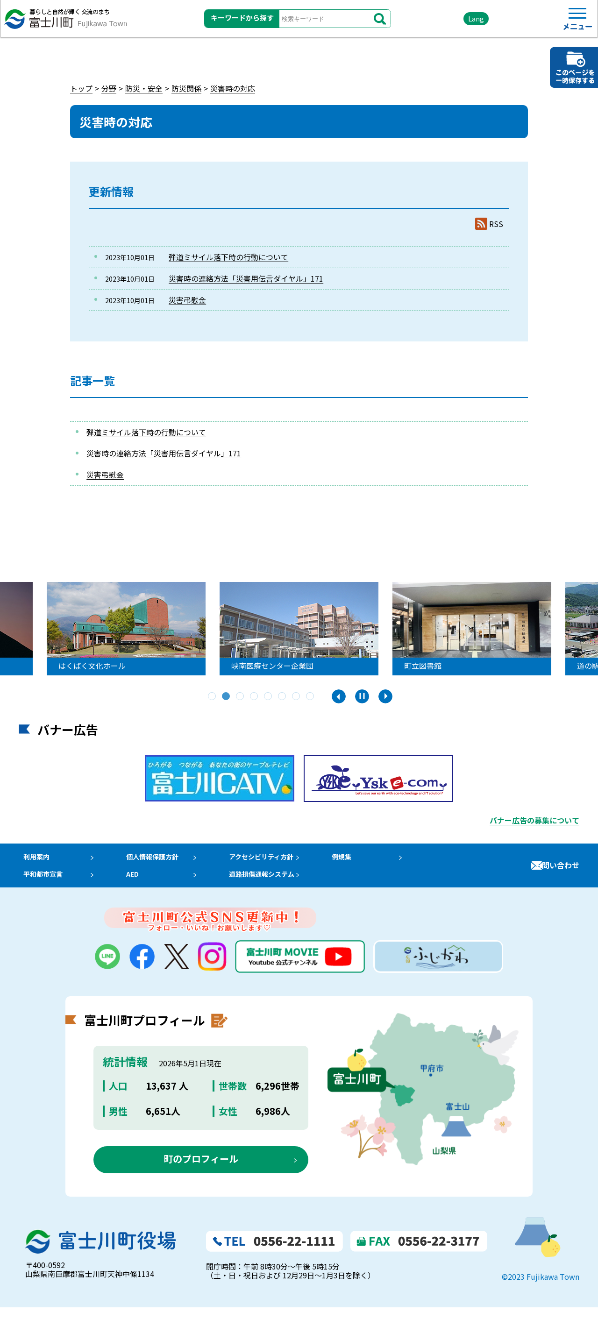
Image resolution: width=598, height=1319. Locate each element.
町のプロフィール (201, 1170)
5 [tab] (268, 697)
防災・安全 (144, 88)
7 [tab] (296, 697)
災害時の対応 (232, 88)
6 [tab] (282, 697)
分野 (108, 88)
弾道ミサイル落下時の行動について (228, 256)
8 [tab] (310, 697)
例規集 (359, 859)
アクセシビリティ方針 (275, 859)
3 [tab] (240, 697)
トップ (81, 88)
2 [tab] (226, 697)
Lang (449, 23)
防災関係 (186, 88)
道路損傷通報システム (275, 882)
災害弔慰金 (187, 299)
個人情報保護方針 (158, 859)
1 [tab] (212, 697)
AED (135, 882)
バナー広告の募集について (534, 820)
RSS (496, 224)
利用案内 (34, 859)
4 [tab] (254, 697)
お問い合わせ (556, 871)
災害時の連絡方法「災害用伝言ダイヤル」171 (246, 278)
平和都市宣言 (41, 882)
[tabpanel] (268, 628)
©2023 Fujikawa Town (540, 1288)
